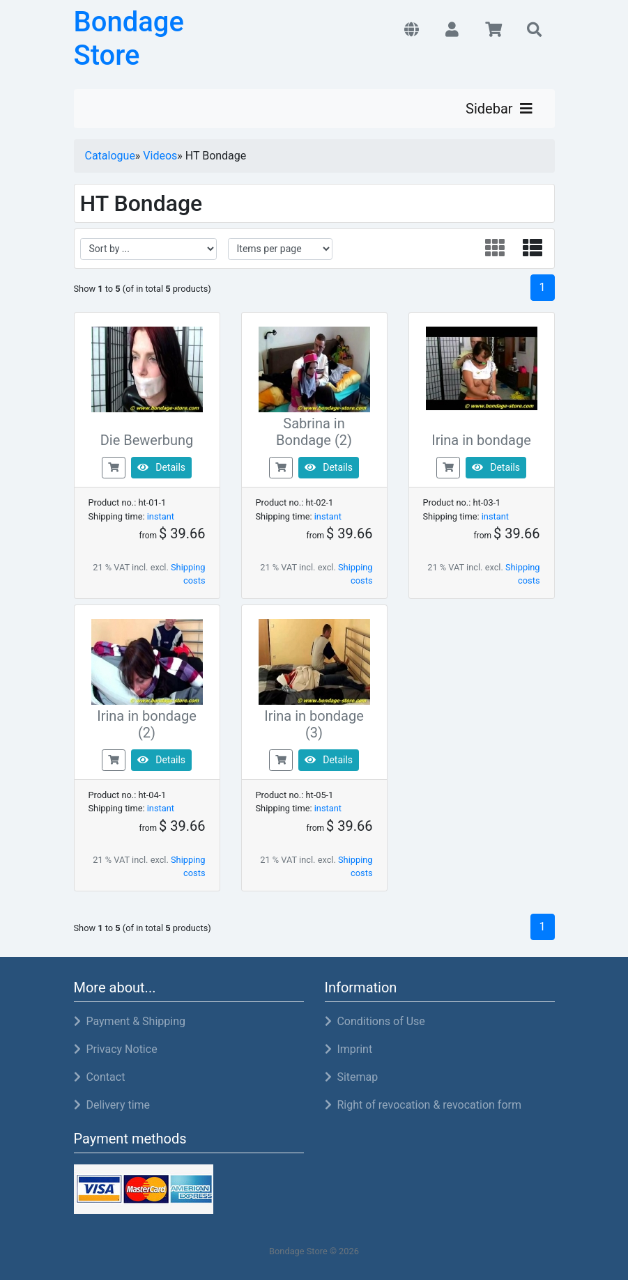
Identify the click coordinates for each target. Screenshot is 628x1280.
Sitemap (351, 1077)
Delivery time (112, 1104)
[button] (411, 31)
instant (160, 516)
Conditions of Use (375, 1021)
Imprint (349, 1049)
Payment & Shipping (129, 1021)
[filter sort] (148, 249)
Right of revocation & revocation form (423, 1104)
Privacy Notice (116, 1049)
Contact (99, 1077)
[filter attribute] (280, 249)
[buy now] (113, 467)
